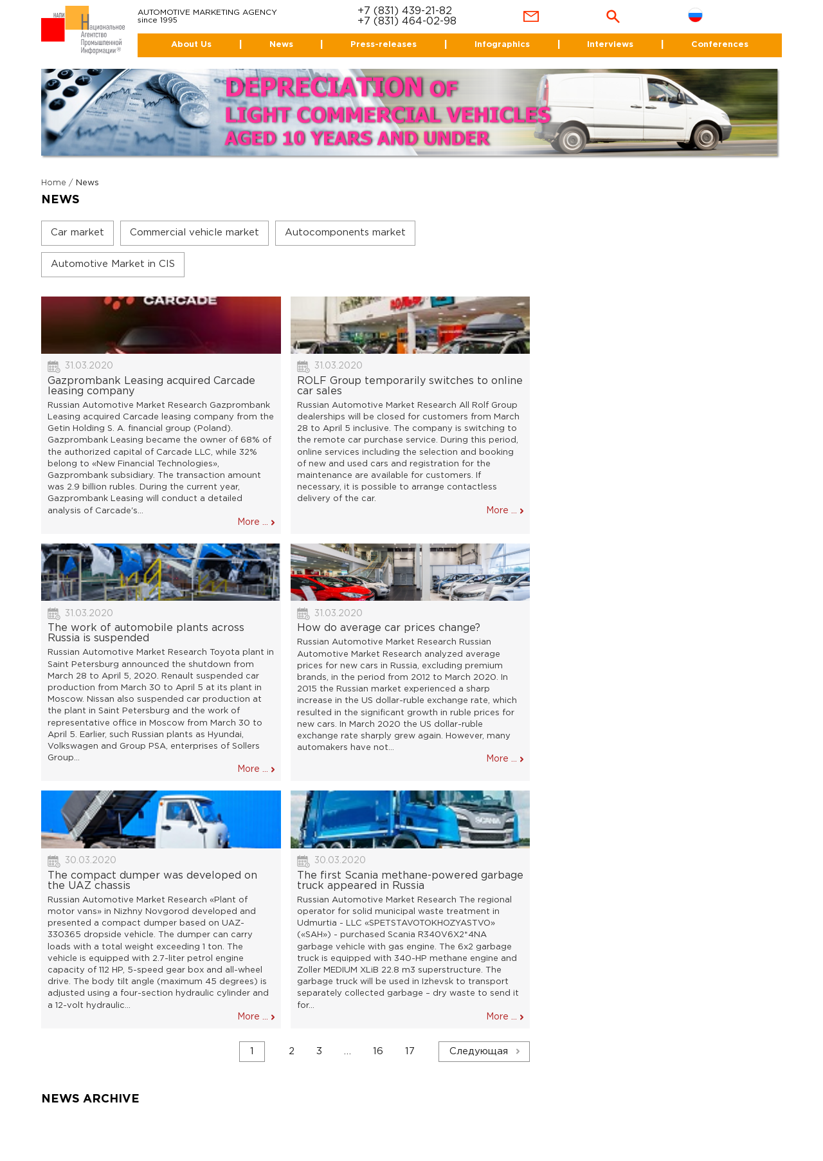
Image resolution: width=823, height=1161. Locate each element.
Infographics (502, 44)
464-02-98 (429, 21)
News (281, 44)
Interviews (610, 44)
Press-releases (383, 44)
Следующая (478, 1051)
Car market (77, 232)
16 (378, 1051)
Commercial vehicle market (194, 232)
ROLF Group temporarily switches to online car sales (410, 386)
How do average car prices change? (388, 628)
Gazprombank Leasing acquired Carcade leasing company (151, 386)
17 (410, 1051)
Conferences (719, 44)
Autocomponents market (345, 232)
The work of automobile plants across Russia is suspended (146, 633)
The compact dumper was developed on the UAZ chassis (152, 881)
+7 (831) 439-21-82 (404, 11)
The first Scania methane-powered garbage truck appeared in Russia (410, 881)
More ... (252, 522)
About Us (191, 44)
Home (53, 183)
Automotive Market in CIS (113, 264)
